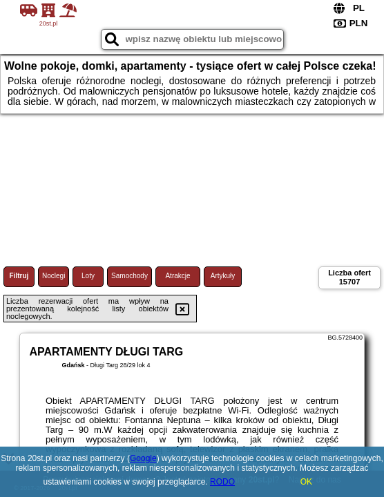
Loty (88, 276)
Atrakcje (177, 276)
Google (143, 458)
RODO (222, 482)
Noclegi (53, 276)
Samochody (129, 276)
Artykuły (223, 276)
